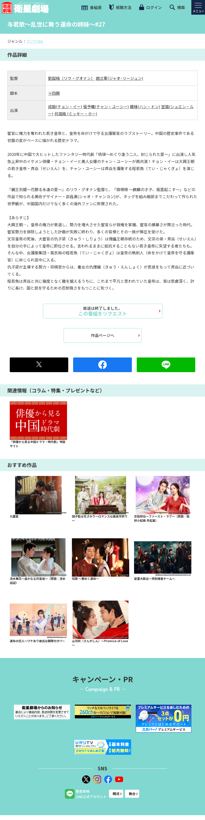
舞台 (132, 793)
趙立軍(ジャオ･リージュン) (119, 78)
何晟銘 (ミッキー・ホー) (75, 114)
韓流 (116, 793)
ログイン (150, 7)
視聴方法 (120, 7)
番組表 (91, 7)
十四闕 (54, 93)
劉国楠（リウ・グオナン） (71, 78)
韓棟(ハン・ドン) (145, 106)
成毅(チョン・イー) (65, 106)
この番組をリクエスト (102, 311)
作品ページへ (102, 335)
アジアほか (35, 41)
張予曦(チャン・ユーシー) (106, 106)
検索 (177, 7)
